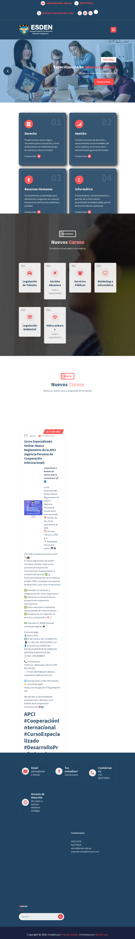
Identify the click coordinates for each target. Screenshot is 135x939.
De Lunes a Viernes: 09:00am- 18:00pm (36, 827)
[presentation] (7, 71)
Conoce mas (104, 81)
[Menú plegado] (113, 30)
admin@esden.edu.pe (59, 2)
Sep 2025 (53, 688)
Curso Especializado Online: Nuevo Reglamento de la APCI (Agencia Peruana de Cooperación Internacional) (40, 708)
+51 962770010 (104, 793)
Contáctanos (71, 791)
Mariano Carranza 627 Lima (58, 12)
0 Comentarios (47, 692)
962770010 (86, 2)
